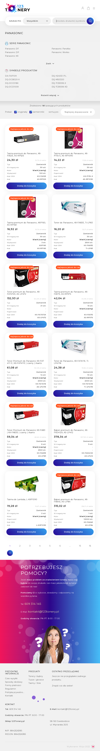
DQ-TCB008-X (59, 83)
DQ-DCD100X (12, 87)
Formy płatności (13, 685)
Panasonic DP (12, 52)
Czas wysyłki (11, 678)
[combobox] (37, 20)
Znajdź (55, 686)
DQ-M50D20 (58, 79)
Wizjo (82, 746)
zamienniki (38, 112)
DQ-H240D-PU (59, 76)
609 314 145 (33, 603)
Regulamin (10, 689)
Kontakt (9, 696)
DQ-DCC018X (11, 83)
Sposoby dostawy (14, 682)
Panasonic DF (12, 49)
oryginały (22, 112)
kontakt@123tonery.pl (43, 611)
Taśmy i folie (35, 683)
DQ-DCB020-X (12, 79)
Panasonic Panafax (61, 49)
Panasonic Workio (60, 52)
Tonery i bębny (36, 676)
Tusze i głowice (36, 680)
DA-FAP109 (11, 76)
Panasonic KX (11, 56)
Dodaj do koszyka (26, 186)
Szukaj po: (15, 21)
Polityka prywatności (15, 692)
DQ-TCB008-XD (60, 87)
